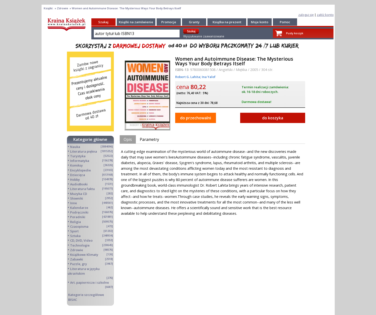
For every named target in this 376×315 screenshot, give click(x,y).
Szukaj (103, 22)
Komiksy (76, 165)
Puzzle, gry (78, 264)
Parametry (149, 139)
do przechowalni (195, 118)
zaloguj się (306, 14)
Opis (128, 139)
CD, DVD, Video (81, 240)
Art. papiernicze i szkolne (89, 282)
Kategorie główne (90, 139)
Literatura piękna (83, 151)
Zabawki (76, 259)
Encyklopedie (80, 170)
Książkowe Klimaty (84, 254)
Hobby (75, 179)
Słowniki (76, 198)
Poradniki (77, 217)
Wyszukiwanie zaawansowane (203, 36)
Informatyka (79, 160)
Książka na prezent (227, 22)
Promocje (168, 22)
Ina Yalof (208, 77)
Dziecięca (77, 175)
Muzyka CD (78, 193)
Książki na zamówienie (136, 22)
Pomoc (285, 22)
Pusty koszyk (294, 33)
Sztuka (75, 236)
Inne (73, 203)
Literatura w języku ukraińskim (84, 271)
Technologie (80, 245)
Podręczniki (79, 212)
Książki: (49, 8)
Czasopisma (79, 226)
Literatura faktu (82, 189)
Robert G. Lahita (187, 77)
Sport (74, 231)
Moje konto (259, 22)
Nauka (75, 147)
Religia (75, 222)
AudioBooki (79, 184)
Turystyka (78, 156)
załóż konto (325, 14)
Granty (194, 22)
